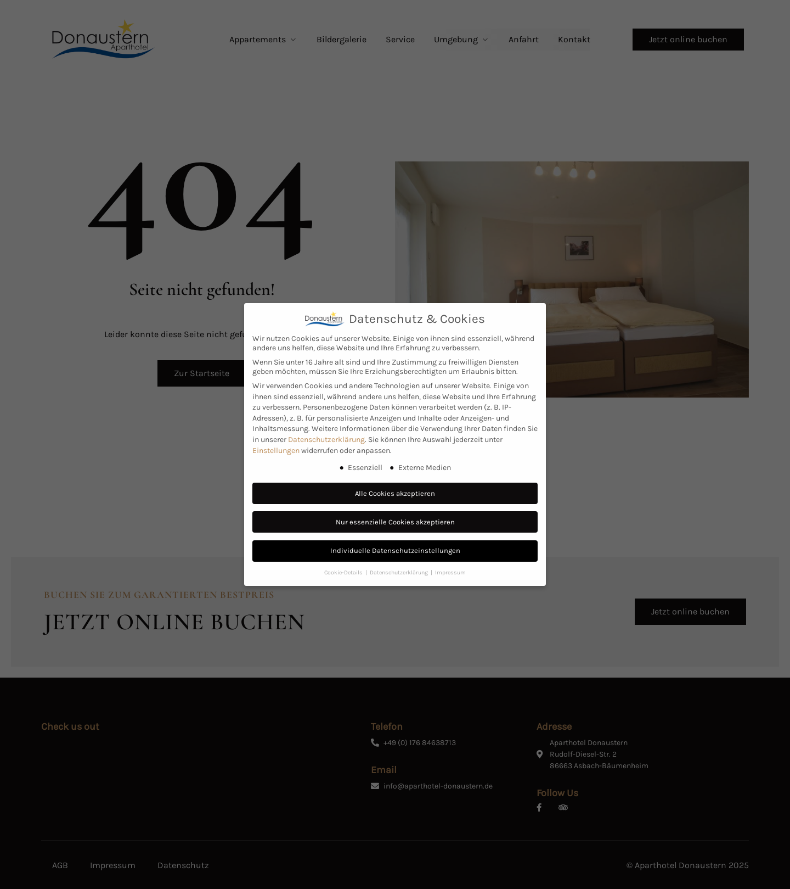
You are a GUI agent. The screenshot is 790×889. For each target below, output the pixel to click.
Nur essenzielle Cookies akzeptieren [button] (395, 522)
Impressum (450, 572)
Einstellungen (276, 450)
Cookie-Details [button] (344, 572)
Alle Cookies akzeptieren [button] (395, 493)
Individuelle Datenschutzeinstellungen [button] (395, 550)
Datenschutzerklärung (326, 439)
